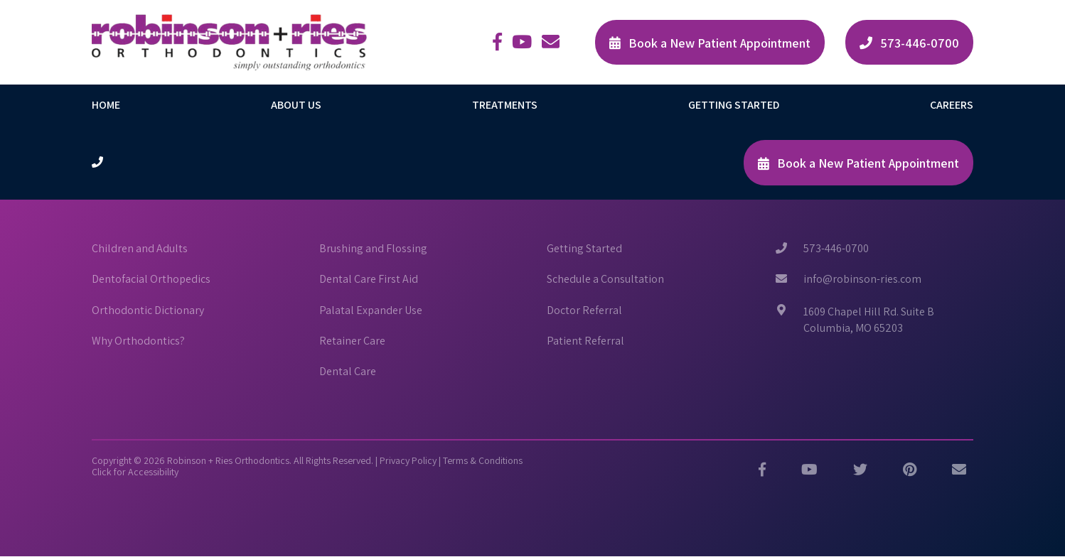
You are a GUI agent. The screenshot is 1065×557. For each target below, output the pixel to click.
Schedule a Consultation (605, 279)
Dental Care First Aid (368, 279)
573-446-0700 (836, 248)
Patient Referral (585, 341)
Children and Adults (140, 248)
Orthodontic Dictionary (148, 310)
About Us (296, 104)
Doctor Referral (584, 310)
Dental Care (347, 371)
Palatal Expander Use (370, 310)
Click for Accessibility (135, 471)
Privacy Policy (408, 460)
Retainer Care (352, 341)
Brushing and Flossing (373, 248)
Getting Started (733, 104)
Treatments (504, 104)
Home (106, 104)
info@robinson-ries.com (862, 279)
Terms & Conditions (483, 460)
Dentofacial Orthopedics (151, 279)
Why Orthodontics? (138, 341)
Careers (951, 104)
